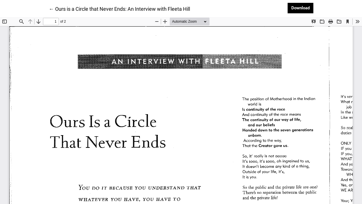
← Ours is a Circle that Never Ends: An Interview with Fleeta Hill (119, 8)
